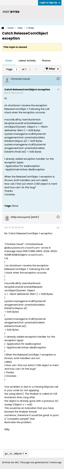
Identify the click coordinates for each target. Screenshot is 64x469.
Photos (46, 60)
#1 (58, 89)
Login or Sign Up (50, 2)
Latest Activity (27, 60)
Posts (8, 60)
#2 (58, 227)
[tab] (8, 60)
